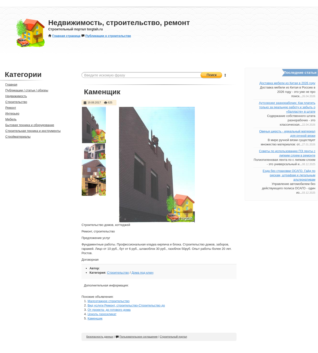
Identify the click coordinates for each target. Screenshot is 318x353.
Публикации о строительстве (106, 36)
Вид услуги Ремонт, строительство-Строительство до (126, 305)
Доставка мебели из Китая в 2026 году (287, 83)
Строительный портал (173, 336)
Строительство (118, 272)
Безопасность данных (99, 336)
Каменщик (95, 318)
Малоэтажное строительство (108, 301)
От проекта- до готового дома (109, 310)
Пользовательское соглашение (136, 336)
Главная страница (64, 36)
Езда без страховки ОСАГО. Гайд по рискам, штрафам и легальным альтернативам (289, 175)
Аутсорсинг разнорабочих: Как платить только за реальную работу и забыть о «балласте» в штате (287, 107)
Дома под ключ (142, 272)
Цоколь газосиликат (102, 314)
